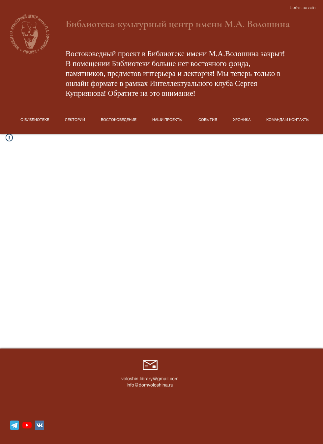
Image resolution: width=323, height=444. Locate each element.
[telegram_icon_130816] (14, 425)
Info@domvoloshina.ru (150, 385)
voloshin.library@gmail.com (150, 378)
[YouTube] (27, 425)
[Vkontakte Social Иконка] (39, 425)
